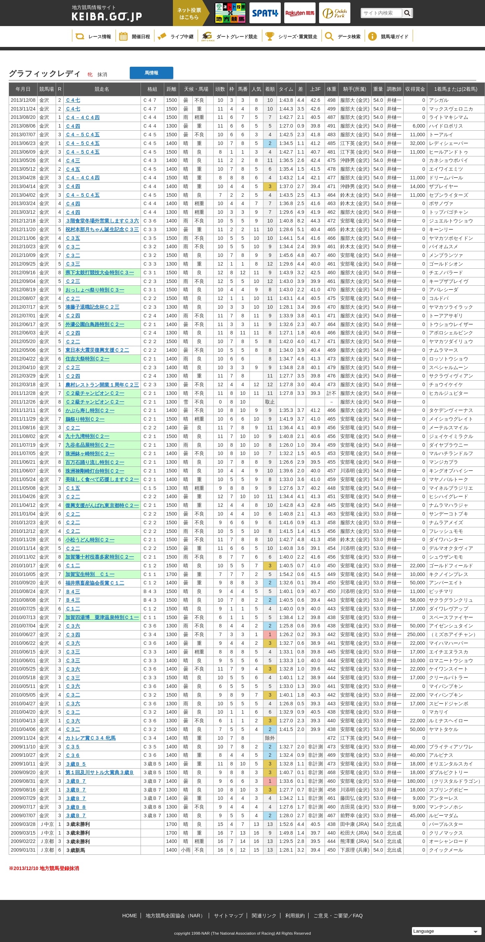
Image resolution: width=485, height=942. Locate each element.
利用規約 (295, 915)
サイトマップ (229, 915)
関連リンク (264, 915)
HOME (129, 915)
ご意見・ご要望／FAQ (338, 915)
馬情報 (151, 72)
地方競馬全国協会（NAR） (175, 915)
